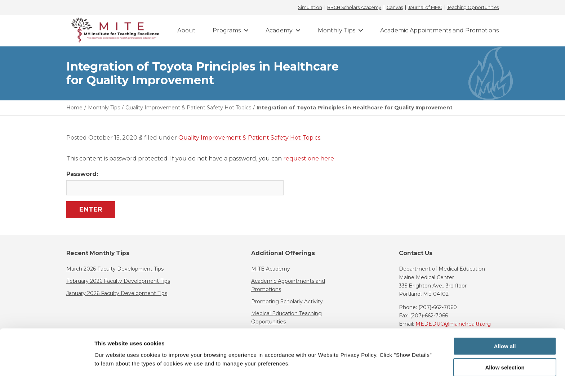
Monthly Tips (336, 30)
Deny (505, 358)
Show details (378, 356)
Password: (174, 183)
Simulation (310, 7)
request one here (308, 158)
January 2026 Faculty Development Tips (116, 293)
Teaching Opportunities (473, 7)
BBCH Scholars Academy (354, 7)
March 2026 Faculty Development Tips (115, 269)
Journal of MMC (425, 7)
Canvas (395, 7)
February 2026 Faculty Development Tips (118, 281)
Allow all (505, 316)
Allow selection (504, 337)
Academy (279, 30)
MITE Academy (270, 269)
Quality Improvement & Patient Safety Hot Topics (249, 137)
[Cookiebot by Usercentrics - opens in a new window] (46, 362)
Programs (227, 30)
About (186, 30)
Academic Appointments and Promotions (439, 30)
